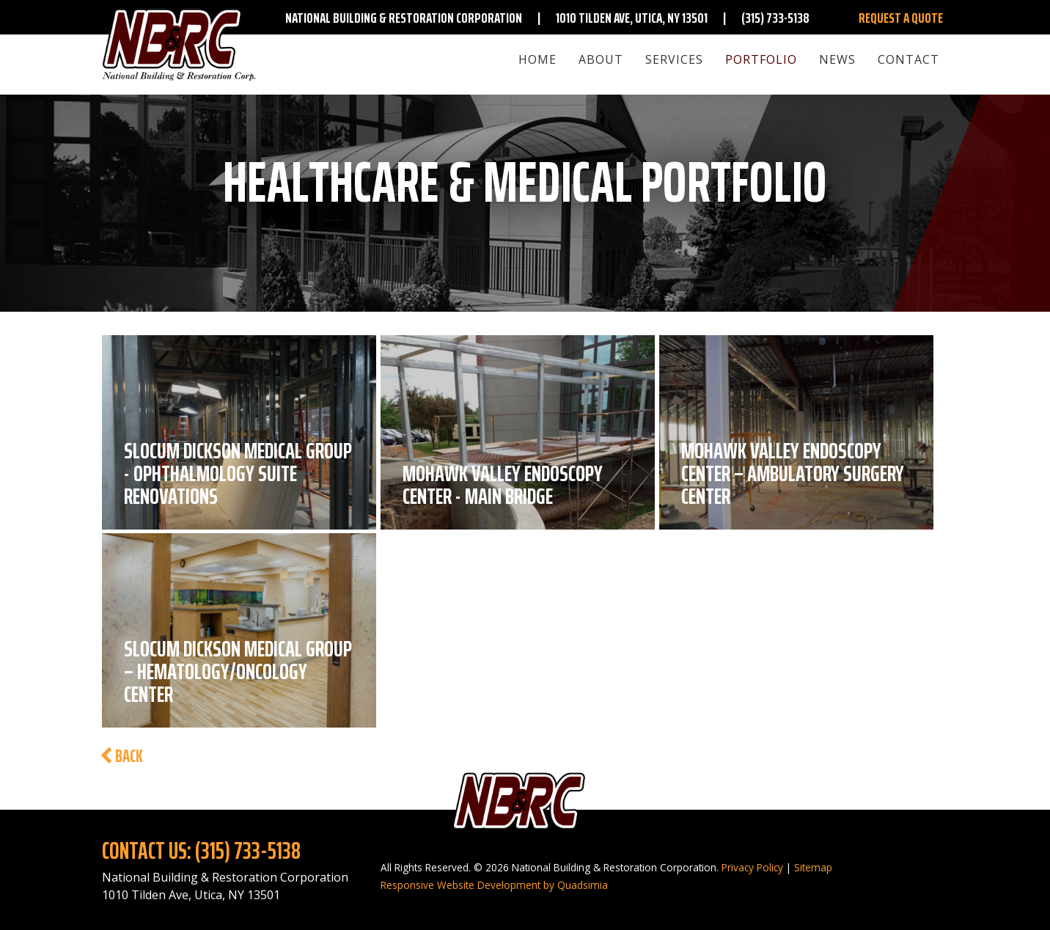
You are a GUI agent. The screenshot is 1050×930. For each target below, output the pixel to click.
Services (674, 59)
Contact (908, 59)
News (837, 59)
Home (537, 59)
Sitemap (813, 867)
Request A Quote (901, 17)
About (601, 59)
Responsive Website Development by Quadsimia (494, 885)
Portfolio (761, 59)
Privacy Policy (752, 867)
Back (121, 756)
